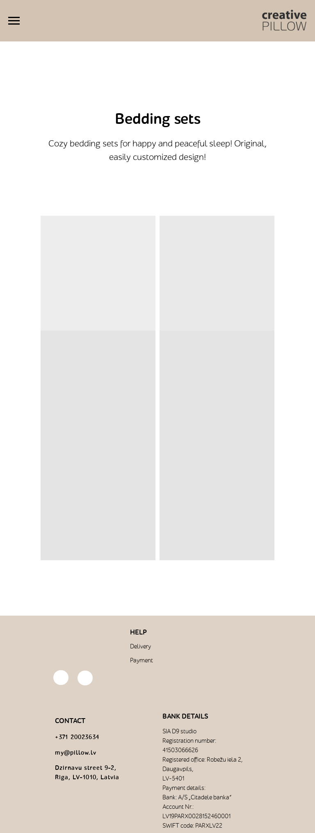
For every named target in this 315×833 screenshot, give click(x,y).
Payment (141, 660)
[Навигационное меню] (14, 21)
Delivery (140, 647)
